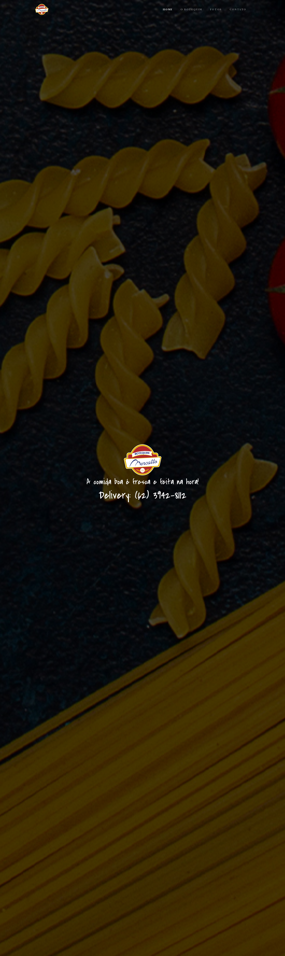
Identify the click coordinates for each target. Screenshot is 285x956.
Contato (238, 9)
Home (168, 9)
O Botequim (191, 9)
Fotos (216, 9)
